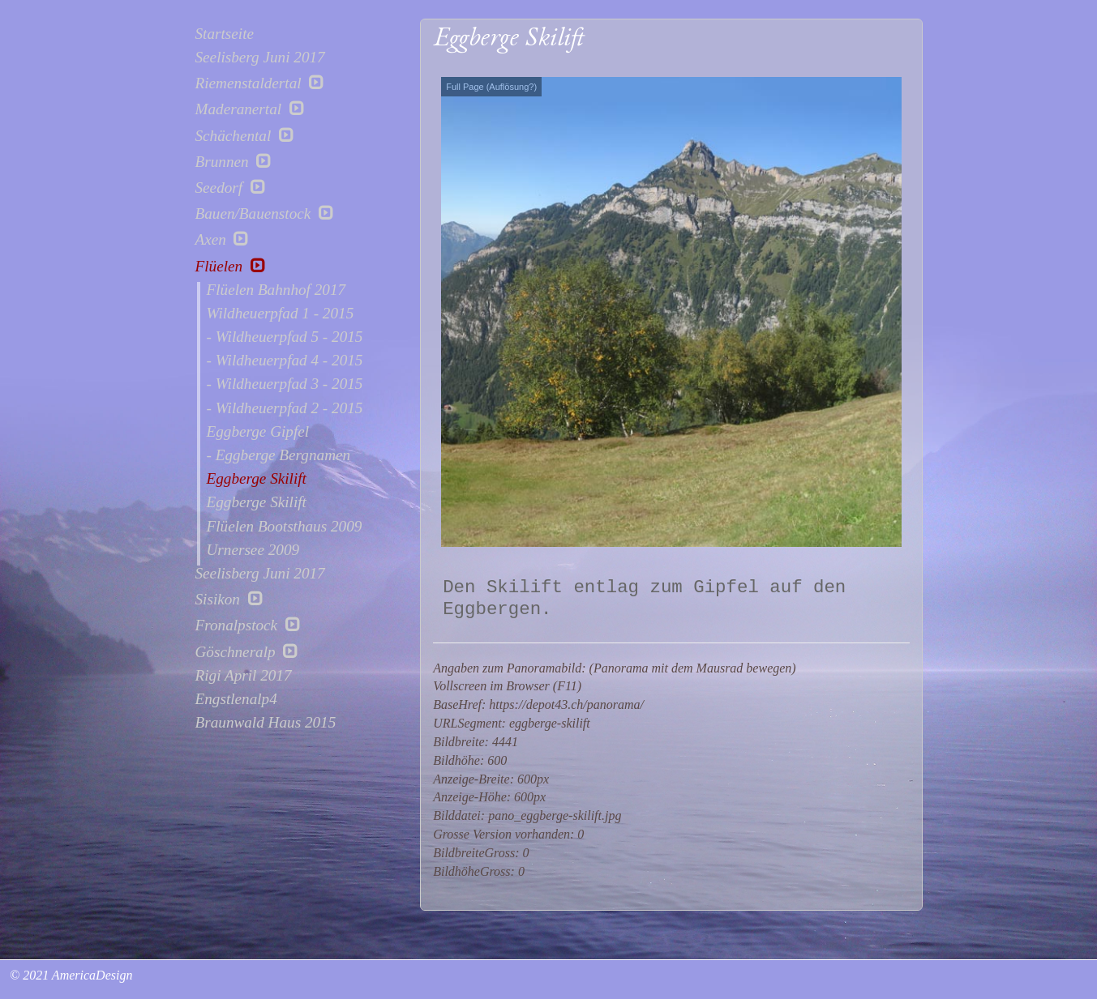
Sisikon (229, 599)
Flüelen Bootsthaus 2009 (284, 527)
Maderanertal (250, 108)
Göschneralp (247, 651)
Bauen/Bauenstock (264, 213)
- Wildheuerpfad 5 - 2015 (285, 337)
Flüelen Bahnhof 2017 (276, 290)
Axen (222, 239)
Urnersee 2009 (253, 550)
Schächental (244, 135)
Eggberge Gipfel (258, 432)
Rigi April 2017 (243, 676)
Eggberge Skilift (256, 479)
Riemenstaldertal (260, 83)
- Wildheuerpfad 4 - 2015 (285, 360)
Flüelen (230, 266)
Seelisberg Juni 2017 (260, 57)
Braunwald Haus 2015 (265, 723)
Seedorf (230, 187)
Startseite (224, 34)
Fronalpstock (248, 625)
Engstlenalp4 (236, 699)
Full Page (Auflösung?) (491, 87)
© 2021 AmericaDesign (69, 975)
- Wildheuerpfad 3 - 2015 (285, 384)
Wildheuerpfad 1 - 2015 (280, 313)
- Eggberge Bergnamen (279, 455)
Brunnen (233, 161)
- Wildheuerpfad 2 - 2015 (285, 408)
